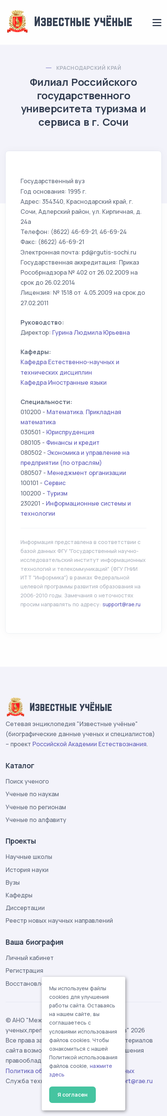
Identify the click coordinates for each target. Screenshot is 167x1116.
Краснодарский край (88, 67)
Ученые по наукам (32, 794)
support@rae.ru (122, 604)
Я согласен (72, 1094)
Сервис (55, 483)
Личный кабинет (30, 958)
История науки (27, 870)
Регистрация (24, 970)
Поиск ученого (27, 781)
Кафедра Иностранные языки (64, 382)
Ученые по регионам (36, 807)
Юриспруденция (70, 432)
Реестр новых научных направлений (59, 920)
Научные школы (29, 857)
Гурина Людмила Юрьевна (91, 332)
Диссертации (25, 908)
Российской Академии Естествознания (89, 744)
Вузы (13, 882)
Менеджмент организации (86, 473)
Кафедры (19, 895)
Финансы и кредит (73, 442)
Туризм (57, 493)
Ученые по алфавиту (36, 820)
